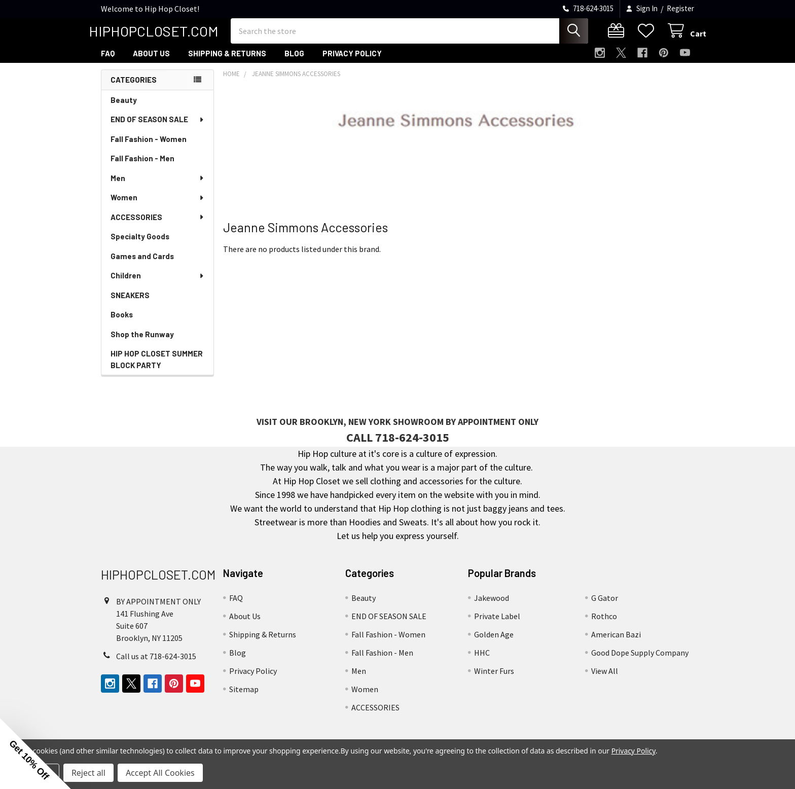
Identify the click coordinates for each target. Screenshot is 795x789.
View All (604, 680)
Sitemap (244, 698)
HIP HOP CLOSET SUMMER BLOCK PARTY (157, 368)
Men (158, 187)
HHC (482, 662)
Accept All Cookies (160, 772)
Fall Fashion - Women (149, 148)
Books (122, 323)
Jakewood (491, 607)
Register (680, 8)
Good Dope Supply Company (640, 662)
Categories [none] (134, 88)
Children (158, 284)
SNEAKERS (130, 304)
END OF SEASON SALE (158, 128)
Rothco (604, 625)
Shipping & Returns (227, 62)
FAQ (108, 62)
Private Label (497, 625)
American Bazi (616, 643)
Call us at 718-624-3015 (156, 665)
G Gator (604, 607)
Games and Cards (142, 265)
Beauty (124, 109)
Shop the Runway (142, 343)
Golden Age (494, 643)
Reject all (88, 772)
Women (158, 206)
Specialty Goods (140, 245)
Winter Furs (494, 680)
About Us (151, 62)
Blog (294, 62)
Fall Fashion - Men (142, 167)
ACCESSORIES (158, 226)
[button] (35, 753)
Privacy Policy (352, 62)
